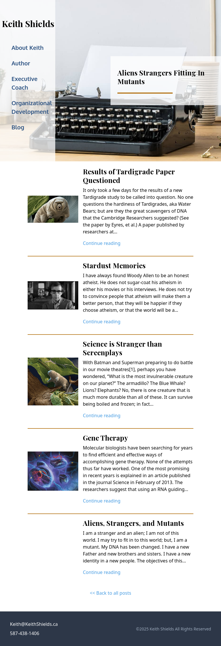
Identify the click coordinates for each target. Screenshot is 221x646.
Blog (18, 127)
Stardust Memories (114, 265)
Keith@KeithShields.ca (34, 624)
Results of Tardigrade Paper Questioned (129, 176)
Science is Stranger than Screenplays (122, 348)
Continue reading (102, 243)
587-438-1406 (24, 633)
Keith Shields (28, 23)
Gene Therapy (105, 437)
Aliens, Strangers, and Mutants (133, 523)
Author (21, 63)
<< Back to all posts (110, 593)
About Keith (28, 47)
